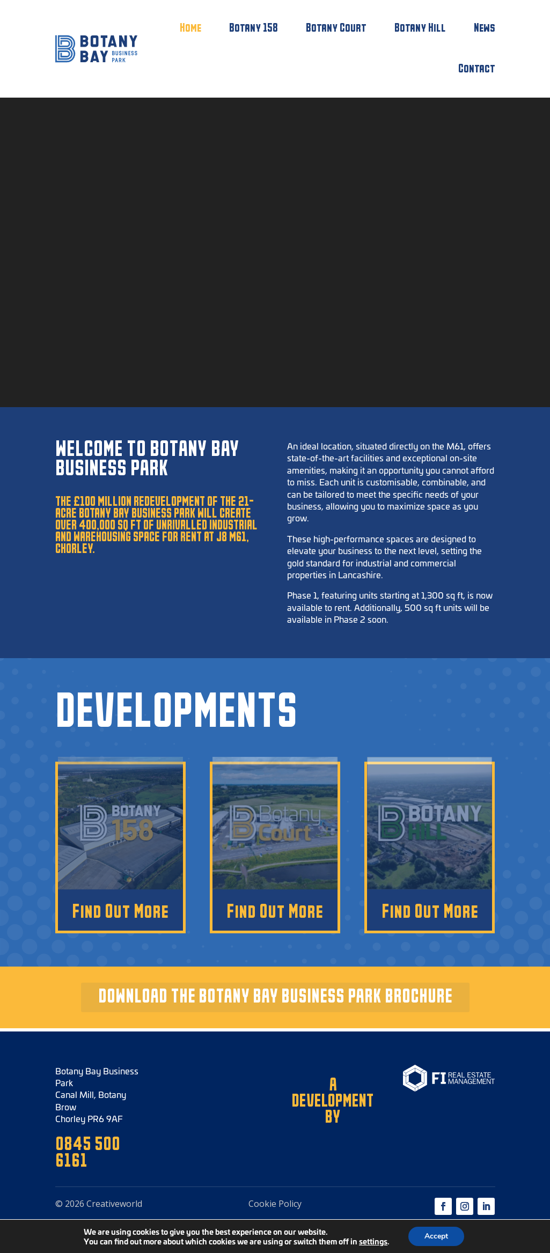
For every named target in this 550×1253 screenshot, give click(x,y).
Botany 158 (253, 28)
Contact (476, 69)
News (484, 28)
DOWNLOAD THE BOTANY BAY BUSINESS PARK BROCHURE (275, 997)
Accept (436, 1236)
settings (373, 1241)
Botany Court (336, 28)
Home (190, 28)
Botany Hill (420, 28)
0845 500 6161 (87, 1153)
